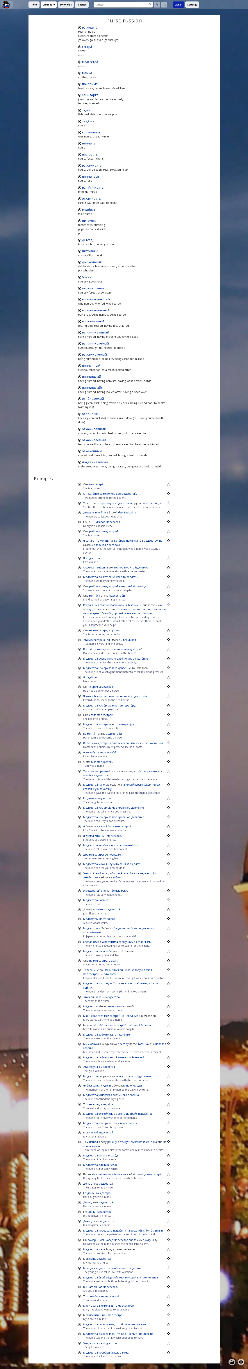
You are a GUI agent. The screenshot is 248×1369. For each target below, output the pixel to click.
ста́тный (95, 873)
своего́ (120, 845)
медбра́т (88, 209)
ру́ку (148, 1240)
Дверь (87, 512)
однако (124, 1277)
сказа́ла (88, 775)
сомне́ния (104, 1174)
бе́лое (111, 919)
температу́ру (122, 567)
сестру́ (124, 1044)
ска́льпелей (136, 1057)
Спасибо (106, 613)
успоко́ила (105, 1095)
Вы (102, 836)
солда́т (119, 873)
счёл (149, 970)
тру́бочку (105, 789)
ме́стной (127, 586)
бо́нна (87, 277)
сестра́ (87, 47)
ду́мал (90, 836)
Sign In (178, 4)
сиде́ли (106, 1085)
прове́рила (106, 1352)
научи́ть (113, 864)
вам (134, 613)
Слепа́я (87, 942)
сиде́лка (88, 121)
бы (96, 696)
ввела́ (132, 1240)
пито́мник (90, 251)
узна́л (89, 540)
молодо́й (108, 873)
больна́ (103, 900)
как (118, 577)
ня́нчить (89, 143)
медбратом (104, 762)
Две (85, 854)
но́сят (103, 919)
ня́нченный (91, 365)
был (96, 605)
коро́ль (134, 1277)
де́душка (95, 609)
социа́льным (146, 928)
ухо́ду (129, 942)
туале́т (99, 512)
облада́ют (118, 928)
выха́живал (138, 1142)
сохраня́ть (128, 743)
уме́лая (100, 522)
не (90, 630)
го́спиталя (156, 1230)
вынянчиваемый (95, 343)
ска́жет (103, 577)
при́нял (87, 987)
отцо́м (94, 1044)
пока (154, 1142)
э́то (123, 577)
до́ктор (116, 630)
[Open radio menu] (232, 1362)
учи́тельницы (152, 503)
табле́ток (141, 983)
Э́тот (86, 873)
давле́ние (124, 668)
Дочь (86, 1183)
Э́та (85, 640)
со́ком (147, 784)
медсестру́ (151, 540)
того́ (141, 1044)
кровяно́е (124, 807)
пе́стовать (90, 154)
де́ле (95, 545)
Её (84, 733)
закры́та (131, 512)
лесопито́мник (93, 288)
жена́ (92, 1025)
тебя (122, 864)
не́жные (115, 890)
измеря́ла (105, 807)
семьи (96, 1085)
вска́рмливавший (96, 299)
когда (109, 1240)
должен (93, 771)
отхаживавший (94, 429)
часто (136, 609)
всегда (95, 1305)
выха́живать (92, 165)
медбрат (91, 677)
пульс (117, 1352)
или (123, 649)
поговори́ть (106, 696)
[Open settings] (241, 1362)
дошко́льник (92, 262)
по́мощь (146, 613)
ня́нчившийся (93, 387)
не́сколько (127, 983)
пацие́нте (92, 493)
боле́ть (126, 1324)
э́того (143, 1277)
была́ (121, 512)
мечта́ (91, 733)
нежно (111, 658)
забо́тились (107, 493)
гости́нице (100, 649)
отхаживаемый (94, 440)
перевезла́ (106, 1230)
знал (155, 1277)
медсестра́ (90, 62)
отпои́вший (91, 414)
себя (122, 942)
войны (117, 877)
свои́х (134, 1113)
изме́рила (101, 567)
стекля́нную (91, 789)
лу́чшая (117, 1174)
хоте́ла (105, 1305)
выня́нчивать (93, 187)
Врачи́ (87, 743)
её (106, 854)
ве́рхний (136, 1230)
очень (138, 605)
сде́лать (131, 577)
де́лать (136, 864)
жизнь (140, 743)
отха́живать (91, 198)
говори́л (146, 609)
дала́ (102, 951)
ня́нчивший (91, 376)
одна (110, 503)
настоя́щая (95, 1287)
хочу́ (89, 752)
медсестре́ (112, 1296)
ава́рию (88, 1048)
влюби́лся (130, 873)
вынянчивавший (95, 332)
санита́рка (90, 95)
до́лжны (115, 743)
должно (140, 1324)
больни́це (140, 586)
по (127, 1085)
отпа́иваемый (93, 398)
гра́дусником (140, 567)
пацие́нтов (145, 1113)
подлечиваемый (95, 462)
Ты (85, 771)
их (156, 983)
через (156, 784)
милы (118, 1006)
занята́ (112, 1057)
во (124, 1174)
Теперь (88, 970)
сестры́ (101, 503)
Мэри (86, 1016)
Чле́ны (87, 1085)
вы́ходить (90, 27)
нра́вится (99, 909)
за (141, 540)
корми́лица (91, 132)
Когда (87, 605)
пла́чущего (120, 1095)
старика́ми (144, 942)
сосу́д (114, 1155)
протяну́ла (105, 983)
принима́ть (106, 771)
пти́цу (124, 1142)
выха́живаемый (94, 354)
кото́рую (120, 540)
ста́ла (92, 715)
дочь (90, 798)
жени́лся (88, 877)
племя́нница (97, 1315)
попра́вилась (91, 1146)
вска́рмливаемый (96, 310)
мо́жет (103, 864)
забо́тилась (124, 658)
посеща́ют (115, 854)
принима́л (132, 540)
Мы (85, 1044)
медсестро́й (110, 531)
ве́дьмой (112, 1277)
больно (126, 1334)
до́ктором (113, 545)
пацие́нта (131, 845)
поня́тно (105, 970)
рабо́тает (95, 531)
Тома (125, 1352)
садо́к (86, 110)
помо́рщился (96, 1240)
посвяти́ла (111, 942)
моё (114, 807)
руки (124, 890)
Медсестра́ (90, 577)
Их (85, 798)
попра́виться (151, 771)
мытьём (123, 1057)
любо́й (149, 743)
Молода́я (89, 1268)
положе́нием (91, 932)
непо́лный (131, 1016)
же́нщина (106, 540)
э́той (89, 649)
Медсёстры (90, 919)
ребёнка (133, 1095)
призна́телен (122, 613)
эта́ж (145, 1230)
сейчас (103, 1057)
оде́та (103, 1165)
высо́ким (131, 928)
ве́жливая (129, 640)
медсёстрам (91, 613)
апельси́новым (133, 784)
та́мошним (159, 609)
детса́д (87, 240)
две (118, 493)
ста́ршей (124, 696)
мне (114, 668)
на (160, 540)
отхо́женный (92, 451)
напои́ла (104, 784)
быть (95, 752)
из (127, 1113)
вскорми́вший (93, 321)
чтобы (138, 771)
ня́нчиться (90, 176)
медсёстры (101, 743)
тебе (111, 577)
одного (120, 1113)
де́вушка (94, 1066)
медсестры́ (129, 493)
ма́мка (87, 73)
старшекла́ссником (112, 605)
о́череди (136, 1085)
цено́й (158, 743)
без (94, 1174)
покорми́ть (90, 84)
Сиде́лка (88, 567)
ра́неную (113, 1142)
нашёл (93, 1142)
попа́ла (159, 1044)
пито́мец (89, 220)
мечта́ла (94, 595)
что (97, 540)
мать (92, 1258)
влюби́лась (106, 845)
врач (117, 649)
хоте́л (89, 696)
